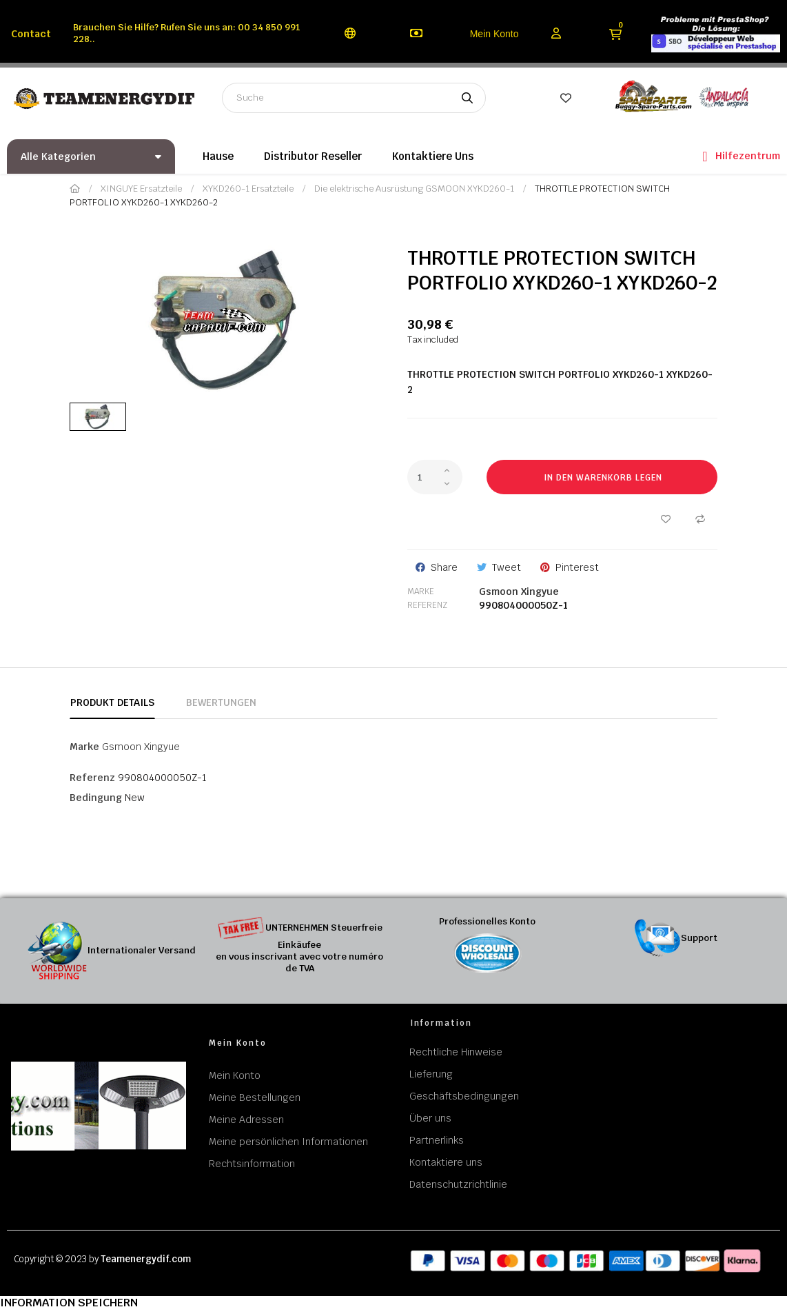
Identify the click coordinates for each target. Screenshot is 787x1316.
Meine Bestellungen (254, 1097)
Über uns (430, 1118)
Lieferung (431, 1074)
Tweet (506, 567)
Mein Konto (494, 33)
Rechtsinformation (252, 1163)
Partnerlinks (436, 1140)
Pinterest (577, 567)
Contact (31, 34)
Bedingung (96, 797)
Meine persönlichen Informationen (288, 1141)
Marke (420, 591)
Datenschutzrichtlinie (458, 1184)
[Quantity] (434, 477)
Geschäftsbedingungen (464, 1096)
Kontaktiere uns (445, 1162)
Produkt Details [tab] (112, 702)
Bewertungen (221, 702)
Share (444, 567)
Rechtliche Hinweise (455, 1052)
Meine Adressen (246, 1119)
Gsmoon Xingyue (519, 591)
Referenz (427, 605)
